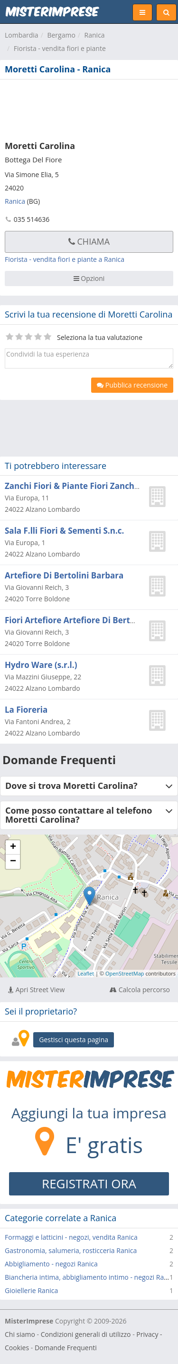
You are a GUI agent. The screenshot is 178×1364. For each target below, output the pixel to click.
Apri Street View (36, 989)
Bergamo (61, 35)
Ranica (94, 35)
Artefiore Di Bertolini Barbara (64, 575)
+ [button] (13, 847)
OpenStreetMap (124, 973)
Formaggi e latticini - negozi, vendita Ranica (71, 1237)
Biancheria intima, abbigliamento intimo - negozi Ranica (91, 1277)
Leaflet (86, 973)
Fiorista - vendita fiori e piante (60, 48)
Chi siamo (20, 1334)
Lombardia (21, 35)
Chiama (89, 241)
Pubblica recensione (132, 384)
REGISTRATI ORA (89, 1183)
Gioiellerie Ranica (31, 1290)
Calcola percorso (140, 989)
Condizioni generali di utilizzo (86, 1334)
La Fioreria (26, 709)
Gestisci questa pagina (73, 1039)
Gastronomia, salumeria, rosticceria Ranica (71, 1250)
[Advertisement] (89, 108)
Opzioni (89, 278)
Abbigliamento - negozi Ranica (51, 1263)
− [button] (13, 862)
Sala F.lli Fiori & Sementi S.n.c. (64, 530)
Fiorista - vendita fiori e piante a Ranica (64, 259)
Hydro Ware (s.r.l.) (41, 664)
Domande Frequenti (66, 1347)
